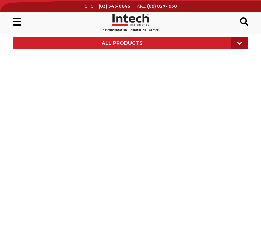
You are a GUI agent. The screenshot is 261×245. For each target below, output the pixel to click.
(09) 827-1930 (162, 6)
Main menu (17, 22)
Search (244, 21)
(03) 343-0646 (114, 6)
